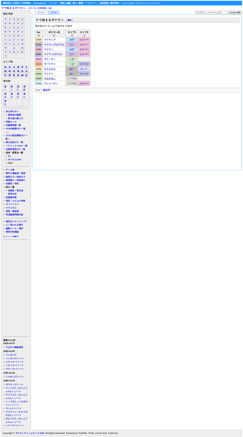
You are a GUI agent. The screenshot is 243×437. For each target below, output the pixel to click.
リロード (91, 3)
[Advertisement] (15, 287)
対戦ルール (11, 122)
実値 (23, 173)
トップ (53, 3)
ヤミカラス (50, 69)
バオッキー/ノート (15, 365)
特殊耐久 (21, 180)
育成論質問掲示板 (14, 214)
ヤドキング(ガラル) (54, 44)
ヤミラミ (48, 73)
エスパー (84, 39)
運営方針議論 (12, 232)
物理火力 (10, 177)
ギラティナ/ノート (15, 384)
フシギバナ (11, 355)
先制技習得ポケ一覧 (15, 149)
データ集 (10, 170)
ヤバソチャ (50, 64)
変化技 (20, 190)
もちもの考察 (18, 201)
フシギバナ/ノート (15, 358)
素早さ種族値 (12, 173)
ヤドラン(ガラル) (53, 54)
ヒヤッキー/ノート (15, 362)
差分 (75, 3)
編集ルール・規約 (14, 228)
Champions (40, 3)
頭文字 (46, 90)
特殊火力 (21, 177)
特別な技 (12, 194)
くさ (72, 59)
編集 (68, 3)
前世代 (16, 3)
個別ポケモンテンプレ (16, 221)
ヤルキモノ (50, 78)
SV (9, 156)
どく (72, 44)
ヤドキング (50, 39)
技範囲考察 (11, 197)
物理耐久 (10, 180)
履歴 (81, 3)
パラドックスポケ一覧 (16, 146)
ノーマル (72, 78)
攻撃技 (11, 190)
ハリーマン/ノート (15, 425)
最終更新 (114, 3)
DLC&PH (16, 159)
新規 (62, 3)
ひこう (84, 69)
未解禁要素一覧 (13, 125)
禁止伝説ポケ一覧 (14, 142)
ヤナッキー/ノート (15, 369)
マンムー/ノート (14, 408)
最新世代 (7, 3)
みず (72, 39)
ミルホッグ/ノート (15, 376)
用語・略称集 (12, 211)
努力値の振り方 (15, 118)
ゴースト (84, 64)
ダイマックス (12, 204)
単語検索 (104, 3)
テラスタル (11, 207)
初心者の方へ (12, 111)
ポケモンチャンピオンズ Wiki (29, 433)
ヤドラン (48, 49)
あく (72, 69)
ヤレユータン (51, 83)
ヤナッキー (50, 59)
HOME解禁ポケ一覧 (15, 128)
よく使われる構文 (14, 225)
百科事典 (26, 3)
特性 (16, 183)
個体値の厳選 (14, 115)
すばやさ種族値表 (14, 347)
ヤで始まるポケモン (13, 8)
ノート (53, 13)
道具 (8, 201)
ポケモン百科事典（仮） (41, 8)
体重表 (9, 183)
